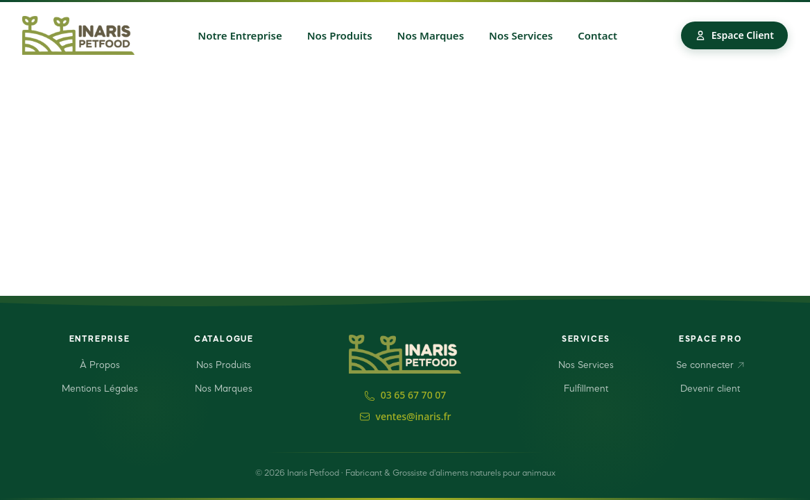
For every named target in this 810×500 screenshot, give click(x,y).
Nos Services (521, 35)
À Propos (100, 365)
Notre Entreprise (240, 35)
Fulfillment (586, 389)
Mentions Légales (100, 389)
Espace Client (734, 35)
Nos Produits (339, 35)
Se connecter (710, 365)
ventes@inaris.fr (405, 416)
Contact (597, 35)
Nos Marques (431, 35)
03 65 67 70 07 (405, 394)
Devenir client (710, 389)
